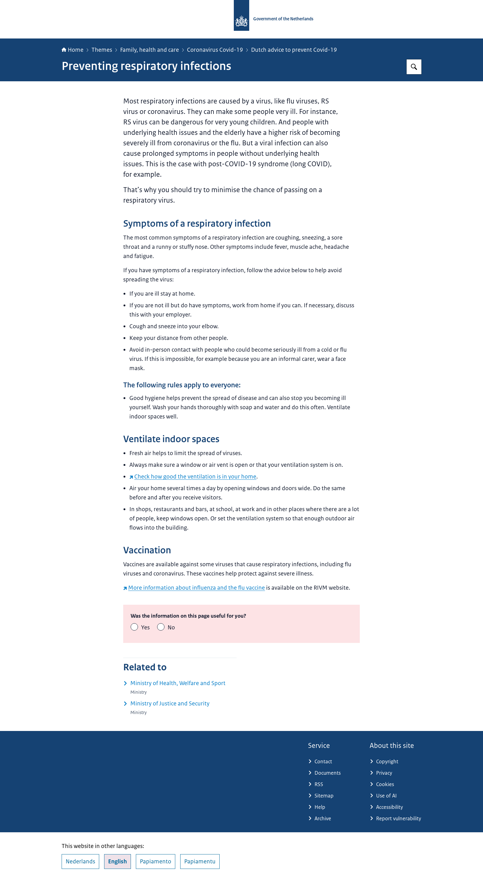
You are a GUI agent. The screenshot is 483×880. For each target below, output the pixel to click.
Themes (101, 50)
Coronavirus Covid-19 (215, 50)
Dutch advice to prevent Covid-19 (294, 50)
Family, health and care (149, 50)
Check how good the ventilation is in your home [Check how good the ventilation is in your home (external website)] (192, 476)
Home (72, 50)
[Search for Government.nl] (414, 66)
